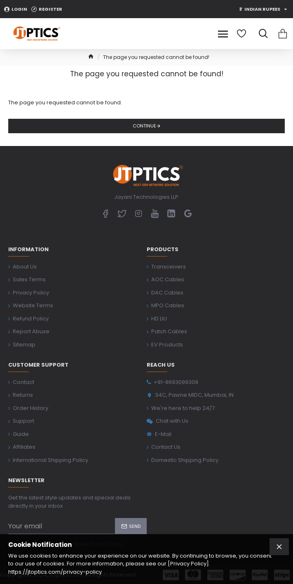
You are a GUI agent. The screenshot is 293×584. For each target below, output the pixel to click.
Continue (144, 125)
